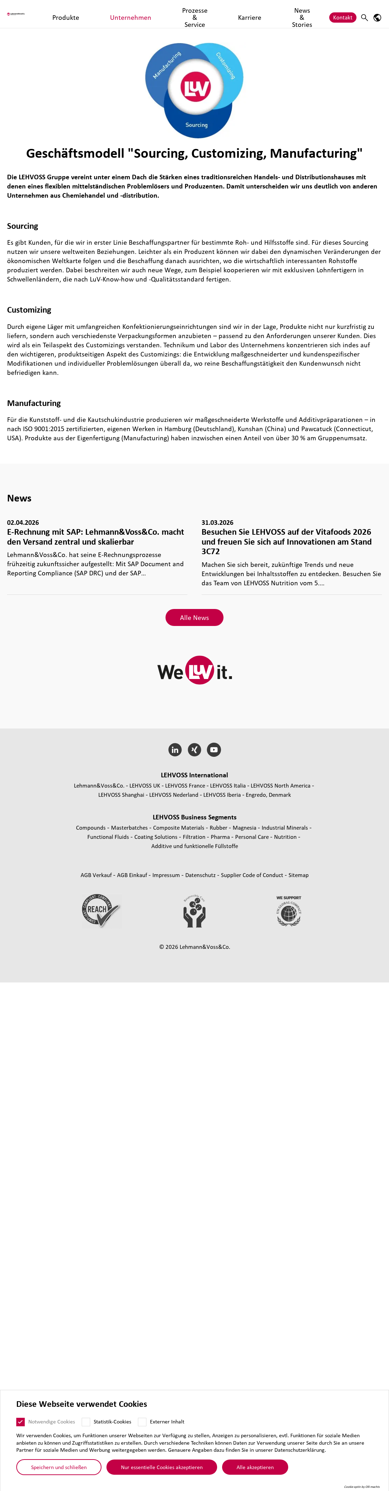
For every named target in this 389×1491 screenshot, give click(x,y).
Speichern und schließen (59, 1467)
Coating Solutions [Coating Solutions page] (156, 836)
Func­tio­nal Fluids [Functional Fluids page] (108, 836)
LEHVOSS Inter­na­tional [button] (194, 775)
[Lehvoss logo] (34, 14)
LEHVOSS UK (144, 785)
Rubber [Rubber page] (219, 827)
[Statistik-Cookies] (86, 1422)
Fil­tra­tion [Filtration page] (195, 836)
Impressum (166, 874)
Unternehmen (124, 13)
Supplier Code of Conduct (253, 874)
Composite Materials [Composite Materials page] (179, 827)
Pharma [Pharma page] (221, 836)
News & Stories (248, 13)
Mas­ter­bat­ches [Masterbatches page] (130, 827)
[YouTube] (213, 750)
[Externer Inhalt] (142, 1422)
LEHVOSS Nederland (173, 794)
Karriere (212, 13)
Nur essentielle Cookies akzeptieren (162, 1467)
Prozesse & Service (172, 13)
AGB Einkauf (133, 874)
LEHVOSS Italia (228, 785)
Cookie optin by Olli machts (362, 1487)
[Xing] (194, 750)
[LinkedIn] (175, 750)
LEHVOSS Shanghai (121, 794)
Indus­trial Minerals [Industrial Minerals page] (285, 827)
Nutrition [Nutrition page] (286, 836)
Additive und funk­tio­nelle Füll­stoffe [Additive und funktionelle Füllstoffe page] (194, 845)
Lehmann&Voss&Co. (99, 785)
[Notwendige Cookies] (20, 1422)
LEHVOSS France (185, 785)
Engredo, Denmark (268, 794)
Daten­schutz (201, 874)
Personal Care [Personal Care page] (252, 836)
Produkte (87, 13)
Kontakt (343, 13)
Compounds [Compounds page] (91, 827)
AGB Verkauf (97, 874)
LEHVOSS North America (280, 785)
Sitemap (299, 874)
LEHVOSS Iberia (222, 794)
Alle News (194, 617)
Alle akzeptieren (255, 1467)
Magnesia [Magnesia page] (245, 827)
